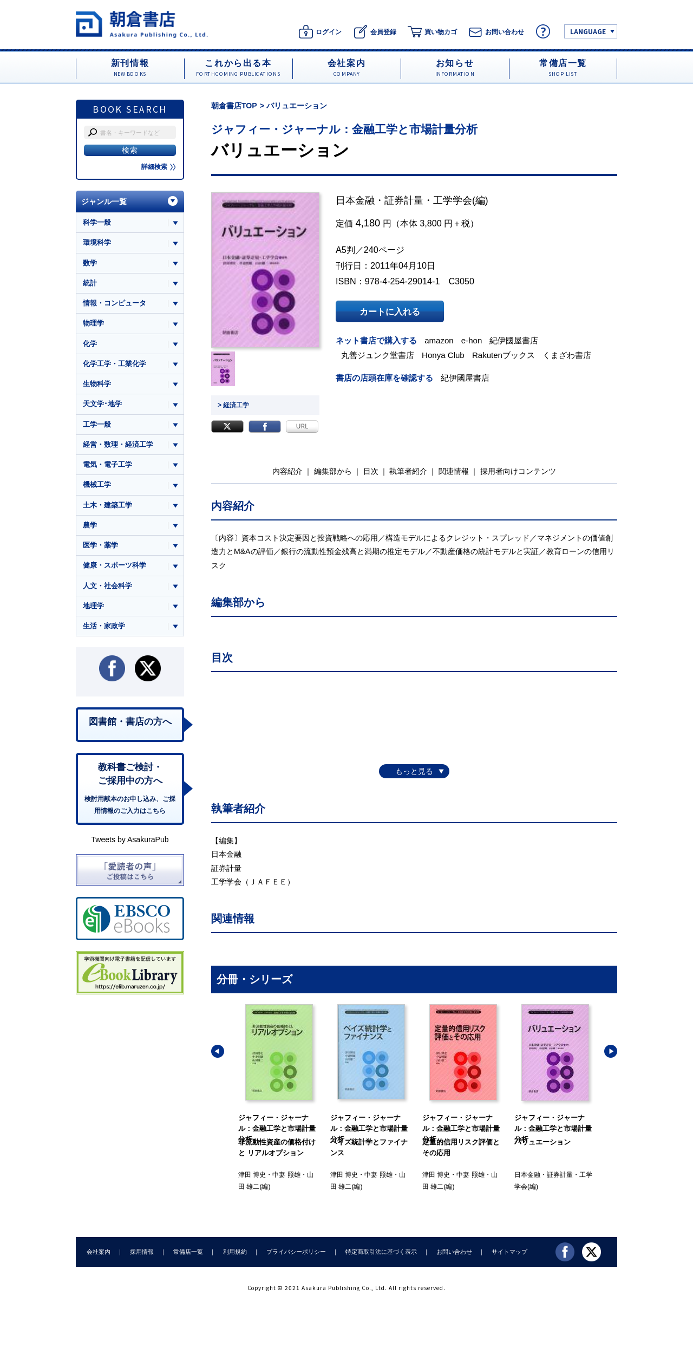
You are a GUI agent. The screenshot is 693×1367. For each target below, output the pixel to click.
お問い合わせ (454, 1251)
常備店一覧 (188, 1251)
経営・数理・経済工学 (118, 444)
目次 (370, 471)
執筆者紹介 (408, 471)
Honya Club (443, 355)
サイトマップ (509, 1251)
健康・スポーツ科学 (114, 565)
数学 (90, 263)
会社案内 (98, 1251)
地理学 (93, 606)
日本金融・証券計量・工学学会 (404, 200)
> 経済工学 (233, 405)
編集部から (333, 471)
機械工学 (97, 484)
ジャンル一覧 (104, 201)
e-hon (471, 340)
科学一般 (97, 222)
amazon (439, 340)
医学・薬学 (100, 545)
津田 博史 (252, 1175)
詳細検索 (158, 167)
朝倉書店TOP (234, 105)
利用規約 (234, 1251)
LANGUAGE (588, 31)
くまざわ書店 (566, 355)
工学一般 (97, 424)
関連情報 (454, 471)
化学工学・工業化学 (114, 364)
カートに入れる (389, 311)
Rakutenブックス (503, 355)
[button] (217, 1051)
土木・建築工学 (107, 505)
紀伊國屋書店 (514, 340)
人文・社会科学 (107, 586)
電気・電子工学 (107, 464)
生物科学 (97, 384)
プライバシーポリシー (295, 1251)
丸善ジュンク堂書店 (377, 355)
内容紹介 (287, 471)
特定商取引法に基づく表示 (380, 1251)
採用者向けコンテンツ (518, 471)
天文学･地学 (102, 404)
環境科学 (97, 242)
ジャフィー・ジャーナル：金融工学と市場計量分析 (344, 129)
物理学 (93, 323)
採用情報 (142, 1251)
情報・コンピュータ (114, 303)
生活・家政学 (104, 626)
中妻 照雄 (286, 1175)
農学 (90, 525)
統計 (90, 283)
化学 (90, 344)
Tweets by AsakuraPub (129, 839)
